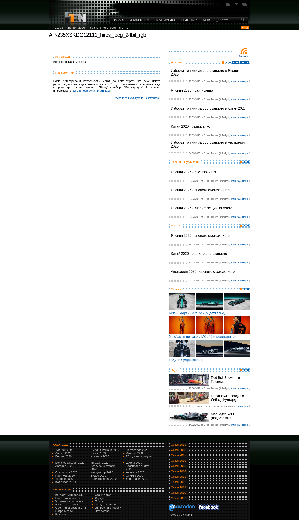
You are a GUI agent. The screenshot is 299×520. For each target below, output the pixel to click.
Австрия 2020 (64, 466)
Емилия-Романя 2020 (105, 449)
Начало (119, 19)
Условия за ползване (69, 501)
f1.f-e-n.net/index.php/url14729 (91, 90)
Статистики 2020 (66, 472)
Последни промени (68, 498)
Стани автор (103, 494)
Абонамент (244, 56)
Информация (140, 19)
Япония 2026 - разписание (192, 90)
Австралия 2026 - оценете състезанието (203, 271)
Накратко (177, 62)
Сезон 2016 (178, 460)
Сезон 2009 (178, 498)
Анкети (175, 225)
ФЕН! (206, 19)
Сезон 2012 (178, 482)
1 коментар (242, 406)
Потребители (64, 511)
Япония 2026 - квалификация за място (201, 208)
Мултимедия (166, 19)
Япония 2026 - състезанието (193, 172)
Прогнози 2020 (65, 475)
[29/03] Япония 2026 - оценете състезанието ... (91, 28)
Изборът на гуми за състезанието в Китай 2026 (208, 108)
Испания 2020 (100, 456)
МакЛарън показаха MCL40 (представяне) (202, 336)
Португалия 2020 (137, 449)
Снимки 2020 (134, 475)
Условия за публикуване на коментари (137, 98)
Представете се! (106, 504)
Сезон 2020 (60, 444)
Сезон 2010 (178, 492)
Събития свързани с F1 (70, 507)
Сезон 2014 (178, 471)
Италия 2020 (134, 453)
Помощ (100, 501)
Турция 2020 (63, 449)
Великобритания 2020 (70, 462)
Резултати (189, 19)
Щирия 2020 (134, 462)
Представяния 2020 (104, 478)
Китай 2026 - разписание (190, 126)
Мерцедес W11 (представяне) (222, 416)
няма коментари (239, 81)
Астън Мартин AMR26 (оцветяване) (197, 313)
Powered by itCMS (180, 514)
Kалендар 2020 (65, 482)
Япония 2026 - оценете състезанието (200, 190)
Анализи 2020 (135, 472)
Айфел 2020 (63, 453)
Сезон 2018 (178, 449)
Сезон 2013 (178, 476)
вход (245, 27)
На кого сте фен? (66, 504)
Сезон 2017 (178, 455)
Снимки (176, 289)
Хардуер (100, 498)
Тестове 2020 (64, 478)
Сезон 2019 (178, 444)
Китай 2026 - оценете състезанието (199, 253)
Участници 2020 (136, 478)
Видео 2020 (98, 475)
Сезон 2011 (178, 487)
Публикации (192, 162)
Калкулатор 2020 (102, 472)
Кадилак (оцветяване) (186, 360)
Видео (175, 370)
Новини (176, 162)
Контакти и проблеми (69, 494)
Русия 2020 (98, 453)
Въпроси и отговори (108, 507)
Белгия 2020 (63, 456)
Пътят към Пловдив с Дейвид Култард (227, 398)
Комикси (61, 514)
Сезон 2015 (178, 466)
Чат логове (102, 511)
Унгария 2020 (100, 462)
